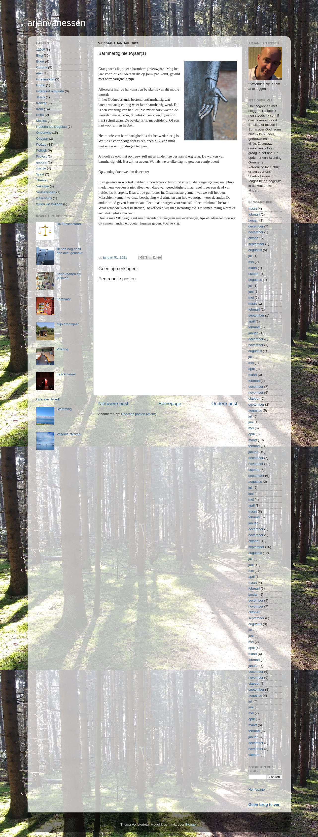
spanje (41, 168)
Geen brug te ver (264, 805)
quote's (41, 162)
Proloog (62, 349)
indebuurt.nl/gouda (50, 91)
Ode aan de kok (48, 399)
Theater (42, 180)
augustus (255, 250)
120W (40, 49)
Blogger (191, 824)
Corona (41, 67)
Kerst (40, 115)
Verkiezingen (45, 192)
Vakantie (42, 186)
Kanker (41, 103)
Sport (40, 174)
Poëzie (41, 144)
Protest (41, 156)
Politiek (41, 150)
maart (252, 208)
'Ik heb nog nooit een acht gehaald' (70, 251)
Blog (39, 55)
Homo (40, 85)
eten (39, 73)
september (256, 244)
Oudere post (224, 403)
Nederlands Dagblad (51, 127)
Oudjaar (42, 138)
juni (251, 291)
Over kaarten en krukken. (69, 276)
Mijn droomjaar (68, 324)
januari (253, 220)
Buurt (40, 61)
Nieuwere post (113, 403)
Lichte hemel (66, 374)
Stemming (64, 409)
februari (254, 214)
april (251, 321)
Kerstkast (64, 299)
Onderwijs (43, 132)
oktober (254, 238)
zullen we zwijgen (49, 204)
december (255, 226)
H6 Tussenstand (69, 224)
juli (250, 256)
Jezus (40, 97)
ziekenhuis (44, 198)
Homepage (169, 403)
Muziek (41, 121)
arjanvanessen (57, 23)
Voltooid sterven (68, 434)
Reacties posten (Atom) (138, 414)
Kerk (39, 109)
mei (251, 262)
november (255, 232)
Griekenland (45, 79)
